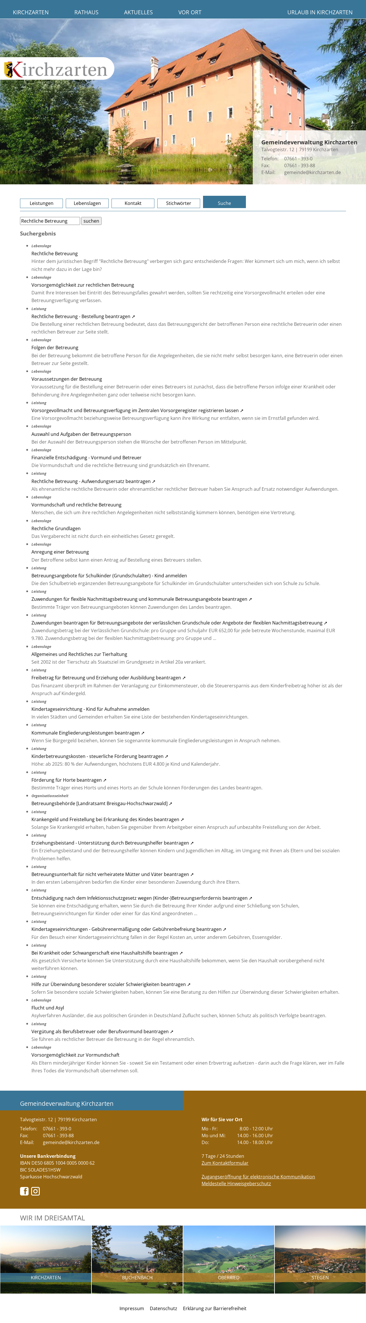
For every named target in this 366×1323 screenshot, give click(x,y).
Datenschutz (163, 1308)
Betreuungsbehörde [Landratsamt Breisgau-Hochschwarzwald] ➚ (101, 803)
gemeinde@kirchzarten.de (312, 172)
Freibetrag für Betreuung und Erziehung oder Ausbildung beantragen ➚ (108, 678)
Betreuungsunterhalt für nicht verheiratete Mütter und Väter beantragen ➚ (112, 874)
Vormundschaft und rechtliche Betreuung (76, 505)
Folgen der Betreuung (54, 347)
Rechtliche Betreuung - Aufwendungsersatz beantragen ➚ (93, 481)
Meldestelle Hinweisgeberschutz (236, 1183)
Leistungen (41, 203)
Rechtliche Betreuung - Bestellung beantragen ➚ (83, 316)
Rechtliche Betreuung (54, 253)
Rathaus (86, 12)
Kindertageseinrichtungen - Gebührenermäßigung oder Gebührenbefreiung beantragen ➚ (128, 929)
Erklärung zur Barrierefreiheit (214, 1308)
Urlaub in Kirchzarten (320, 12)
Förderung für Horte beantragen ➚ (69, 780)
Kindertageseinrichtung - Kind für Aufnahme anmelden (90, 709)
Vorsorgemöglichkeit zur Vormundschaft (75, 1055)
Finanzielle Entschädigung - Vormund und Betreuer (86, 457)
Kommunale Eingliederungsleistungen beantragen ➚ (88, 733)
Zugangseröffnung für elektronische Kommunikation (258, 1177)
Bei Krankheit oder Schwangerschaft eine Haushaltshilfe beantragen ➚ (107, 953)
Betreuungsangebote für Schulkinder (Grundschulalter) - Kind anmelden (109, 575)
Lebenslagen (87, 203)
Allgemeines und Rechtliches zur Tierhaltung (79, 654)
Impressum (132, 1308)
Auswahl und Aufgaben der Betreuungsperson (81, 434)
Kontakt (133, 203)
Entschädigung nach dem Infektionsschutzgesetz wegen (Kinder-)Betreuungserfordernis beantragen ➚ (141, 898)
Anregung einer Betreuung (60, 552)
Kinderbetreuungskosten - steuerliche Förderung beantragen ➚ (99, 756)
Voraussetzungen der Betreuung (66, 379)
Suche (224, 203)
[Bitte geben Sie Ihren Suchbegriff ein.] (50, 221)
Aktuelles (138, 12)
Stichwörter (178, 203)
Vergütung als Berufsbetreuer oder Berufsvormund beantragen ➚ (102, 1031)
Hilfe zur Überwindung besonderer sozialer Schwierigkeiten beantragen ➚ (111, 984)
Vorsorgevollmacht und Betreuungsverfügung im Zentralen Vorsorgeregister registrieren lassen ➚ (137, 410)
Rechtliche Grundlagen (56, 528)
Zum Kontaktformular (225, 1163)
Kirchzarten (31, 12)
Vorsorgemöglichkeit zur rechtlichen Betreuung (82, 285)
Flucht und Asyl (47, 1008)
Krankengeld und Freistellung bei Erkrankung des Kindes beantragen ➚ (107, 819)
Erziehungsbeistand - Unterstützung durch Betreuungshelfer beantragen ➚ (112, 843)
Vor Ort (189, 12)
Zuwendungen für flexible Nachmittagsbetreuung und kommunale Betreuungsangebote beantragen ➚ (141, 599)
